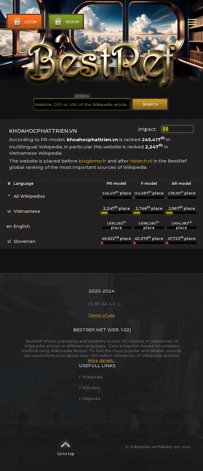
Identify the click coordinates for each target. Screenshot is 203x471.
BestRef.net (89, 330)
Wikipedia (90, 376)
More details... (102, 360)
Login (25, 22)
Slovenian (25, 241)
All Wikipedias (29, 196)
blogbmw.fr (92, 161)
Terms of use (101, 315)
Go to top (65, 446)
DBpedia (89, 398)
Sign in (66, 22)
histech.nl (141, 161)
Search (150, 104)
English (22, 226)
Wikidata (89, 387)
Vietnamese (27, 211)
